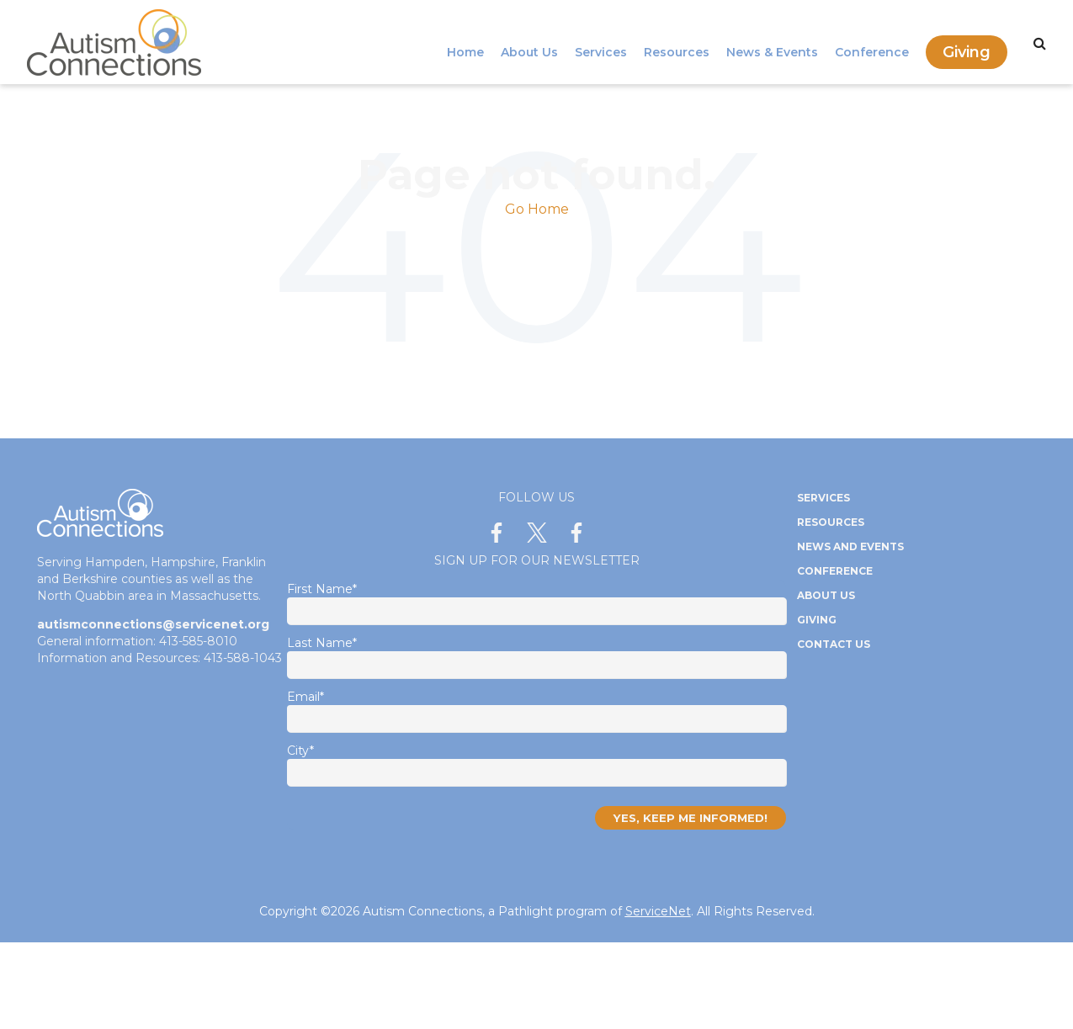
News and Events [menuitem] (850, 546)
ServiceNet (658, 911)
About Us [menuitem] (529, 42)
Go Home (537, 209)
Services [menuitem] (601, 42)
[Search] (1039, 43)
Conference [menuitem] (872, 42)
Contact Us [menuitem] (833, 644)
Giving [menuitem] (967, 42)
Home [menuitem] (465, 42)
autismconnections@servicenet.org (153, 624)
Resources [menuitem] (676, 42)
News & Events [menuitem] (772, 42)
